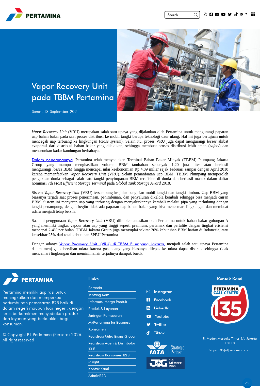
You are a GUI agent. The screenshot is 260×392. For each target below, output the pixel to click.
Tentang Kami (99, 295)
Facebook (159, 299)
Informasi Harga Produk (107, 301)
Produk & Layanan (103, 308)
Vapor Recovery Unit (79, 244)
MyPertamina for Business (109, 322)
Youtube (158, 316)
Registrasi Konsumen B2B (108, 355)
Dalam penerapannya (52, 159)
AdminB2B (97, 375)
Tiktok (156, 332)
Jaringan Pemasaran (105, 315)
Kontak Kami (98, 369)
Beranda (95, 287)
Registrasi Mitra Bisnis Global (112, 336)
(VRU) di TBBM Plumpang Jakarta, (132, 244)
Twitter (156, 324)
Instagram (159, 291)
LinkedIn (158, 308)
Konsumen (97, 329)
